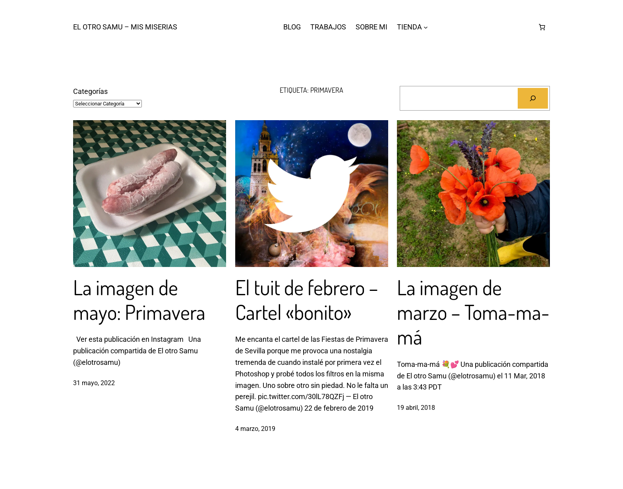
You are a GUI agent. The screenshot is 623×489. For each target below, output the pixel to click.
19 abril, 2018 (416, 407)
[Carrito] (542, 27)
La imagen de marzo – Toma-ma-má (473, 312)
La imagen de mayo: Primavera (139, 300)
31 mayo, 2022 (94, 383)
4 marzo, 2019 (255, 429)
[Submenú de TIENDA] (426, 27)
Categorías (90, 91)
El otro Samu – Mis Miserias (125, 27)
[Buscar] (533, 98)
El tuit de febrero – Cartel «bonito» (306, 300)
